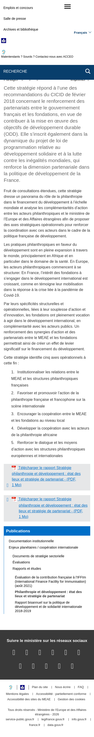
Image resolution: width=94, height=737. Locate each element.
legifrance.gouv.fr (53, 719)
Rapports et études (27, 568)
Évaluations (21, 562)
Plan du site (40, 687)
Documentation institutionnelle (31, 541)
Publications (18, 531)
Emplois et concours (18, 8)
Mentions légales (17, 694)
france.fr (34, 725)
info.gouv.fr (79, 719)
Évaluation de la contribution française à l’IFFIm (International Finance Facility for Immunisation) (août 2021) (50, 581)
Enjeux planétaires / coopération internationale (43, 547)
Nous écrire (63, 687)
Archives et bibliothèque (20, 29)
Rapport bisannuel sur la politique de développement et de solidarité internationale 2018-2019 (48, 607)
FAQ (81, 687)
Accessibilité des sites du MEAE (29, 699)
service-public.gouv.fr (20, 719)
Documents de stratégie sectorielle (38, 556)
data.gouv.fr (56, 725)
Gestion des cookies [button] (71, 699)
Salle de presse (14, 18)
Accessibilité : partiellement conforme (61, 694)
